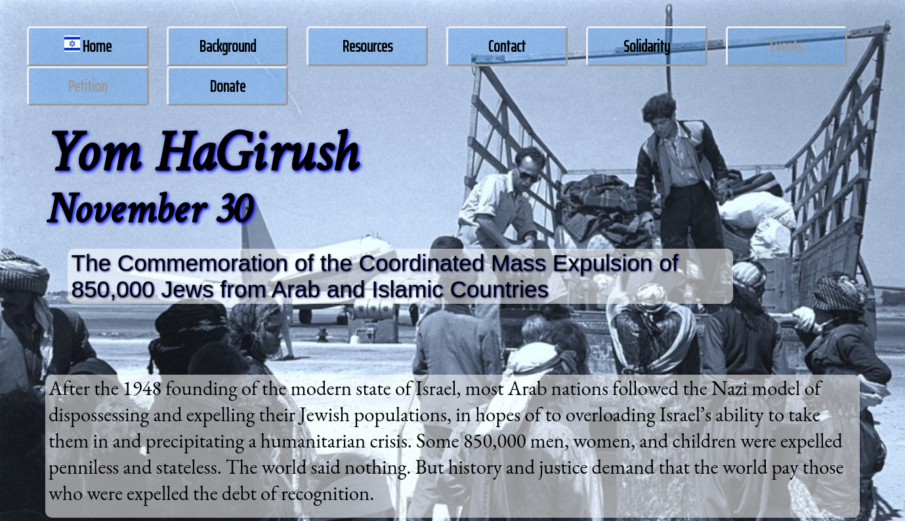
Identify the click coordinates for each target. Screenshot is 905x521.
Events (786, 46)
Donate (227, 86)
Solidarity (646, 46)
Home (88, 46)
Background (228, 46)
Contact (507, 46)
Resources (367, 46)
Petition (87, 86)
